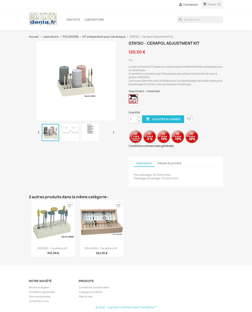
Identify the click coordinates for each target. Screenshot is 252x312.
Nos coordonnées (40, 296)
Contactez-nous (39, 301)
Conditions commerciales (94, 287)
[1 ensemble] (134, 99)
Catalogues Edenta (90, 292)
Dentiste (73, 20)
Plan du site (86, 296)
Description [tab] (144, 163)
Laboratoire (94, 20)
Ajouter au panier (163, 119)
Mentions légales (39, 287)
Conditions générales (42, 292)
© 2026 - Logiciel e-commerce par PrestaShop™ (126, 307)
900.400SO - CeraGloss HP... (102, 248)
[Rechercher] (200, 19)
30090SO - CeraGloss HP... (53, 248)
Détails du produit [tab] (170, 163)
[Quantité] (133, 119)
